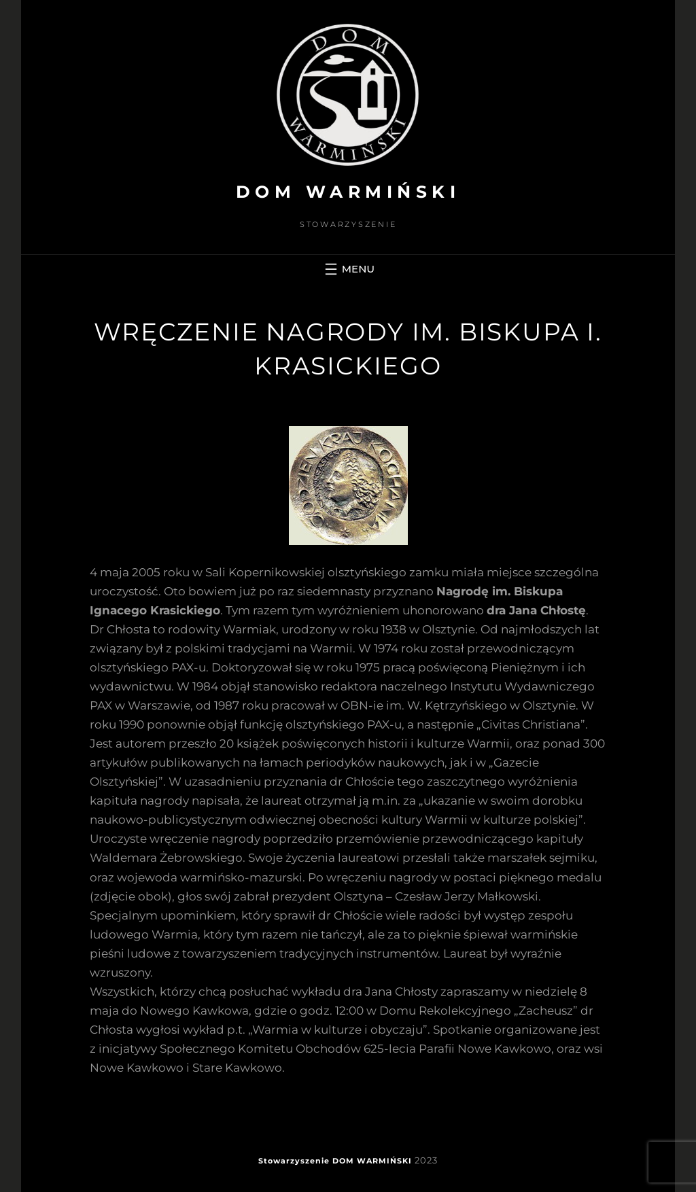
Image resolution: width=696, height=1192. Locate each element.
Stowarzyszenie (294, 1160)
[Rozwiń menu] (348, 269)
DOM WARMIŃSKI (348, 191)
